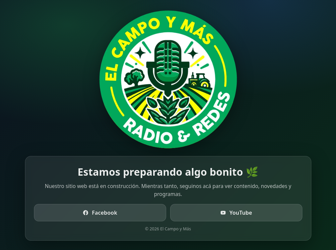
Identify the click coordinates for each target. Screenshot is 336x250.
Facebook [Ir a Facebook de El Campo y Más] (100, 212)
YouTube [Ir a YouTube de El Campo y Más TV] (236, 212)
